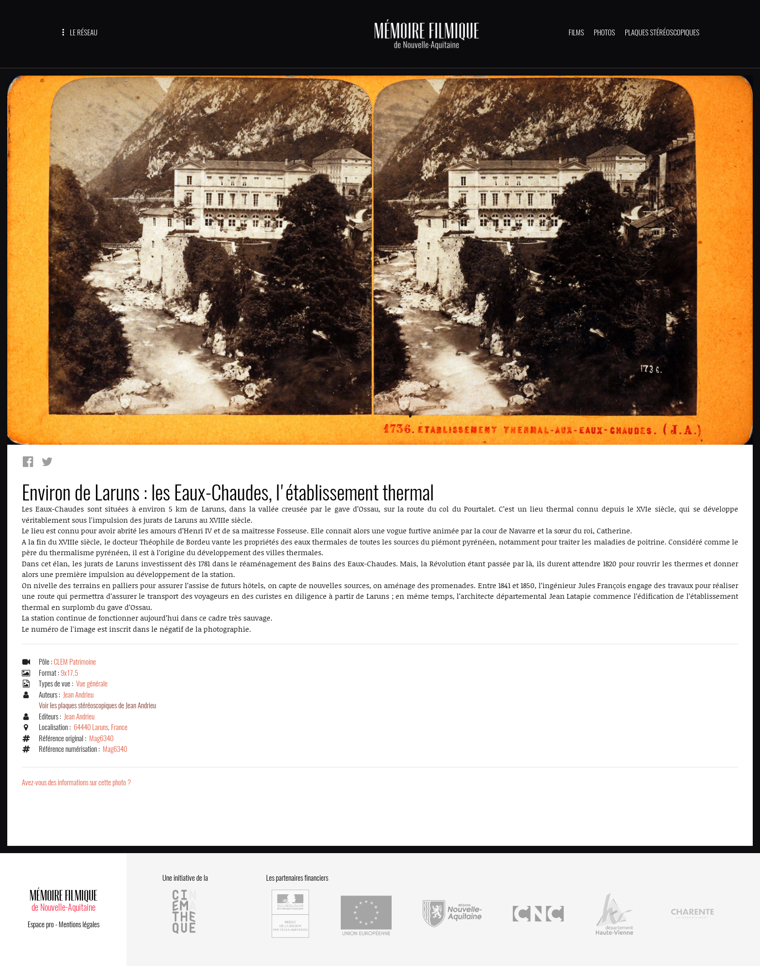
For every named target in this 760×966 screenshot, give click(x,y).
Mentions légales (79, 924)
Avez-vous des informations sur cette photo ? (76, 782)
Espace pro (41, 924)
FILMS (576, 32)
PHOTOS (604, 32)
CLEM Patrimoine (75, 662)
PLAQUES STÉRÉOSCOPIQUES (662, 32)
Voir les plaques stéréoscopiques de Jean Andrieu (97, 705)
